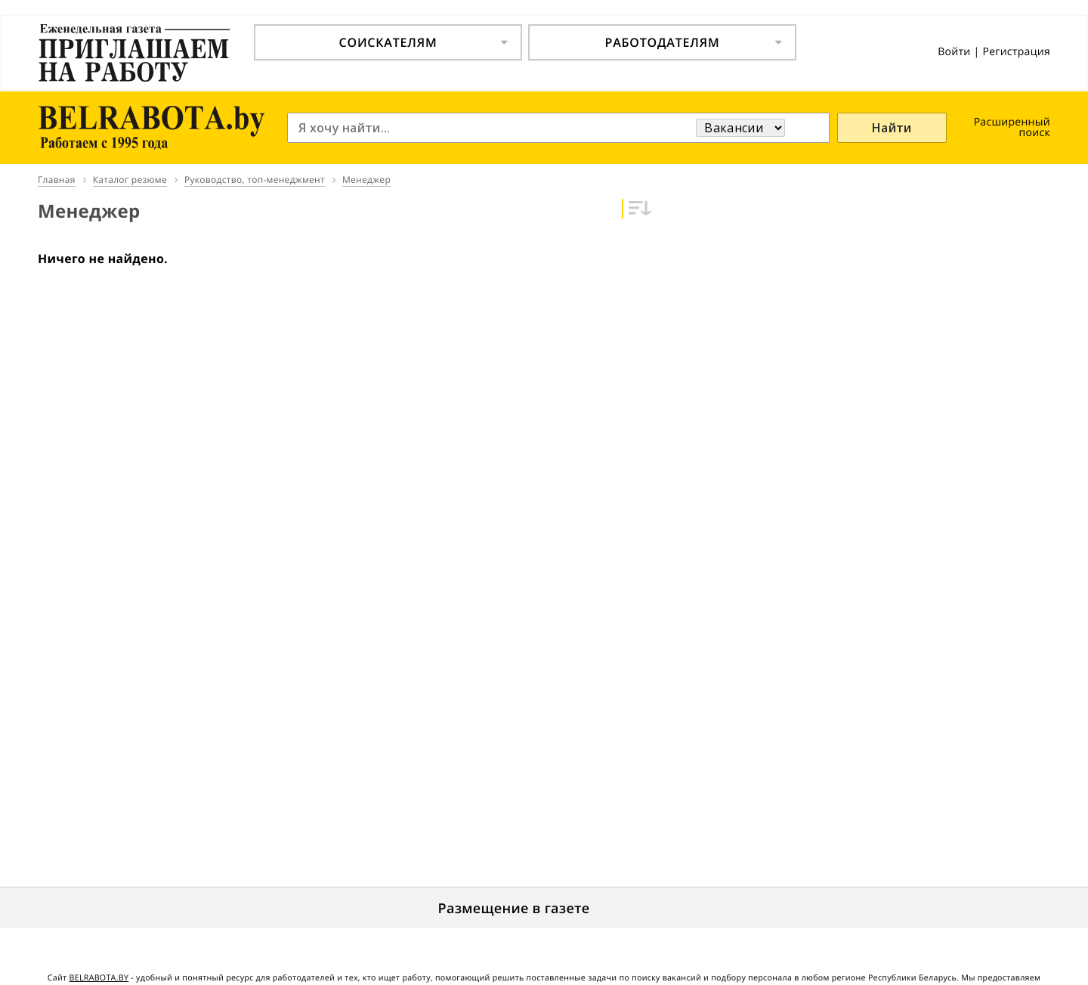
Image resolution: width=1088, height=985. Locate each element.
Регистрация (1016, 52)
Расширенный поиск (1012, 127)
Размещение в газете (514, 909)
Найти (892, 127)
